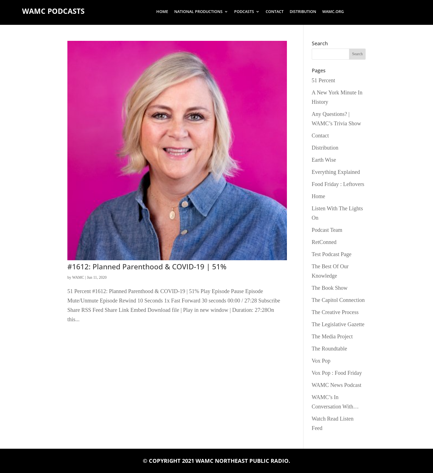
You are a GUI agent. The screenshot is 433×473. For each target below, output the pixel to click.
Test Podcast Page (332, 254)
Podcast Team (327, 230)
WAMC (78, 277)
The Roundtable (329, 349)
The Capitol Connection (338, 300)
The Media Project (332, 336)
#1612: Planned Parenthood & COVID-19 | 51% (146, 267)
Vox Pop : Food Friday (337, 373)
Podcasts (244, 12)
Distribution (303, 12)
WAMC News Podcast (336, 385)
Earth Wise (324, 160)
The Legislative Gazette (338, 324)
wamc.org (333, 12)
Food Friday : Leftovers (338, 184)
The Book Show (330, 288)
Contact (275, 12)
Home (162, 12)
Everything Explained (336, 172)
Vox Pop (321, 361)
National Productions (198, 12)
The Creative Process (335, 312)
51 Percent (323, 80)
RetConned (324, 242)
